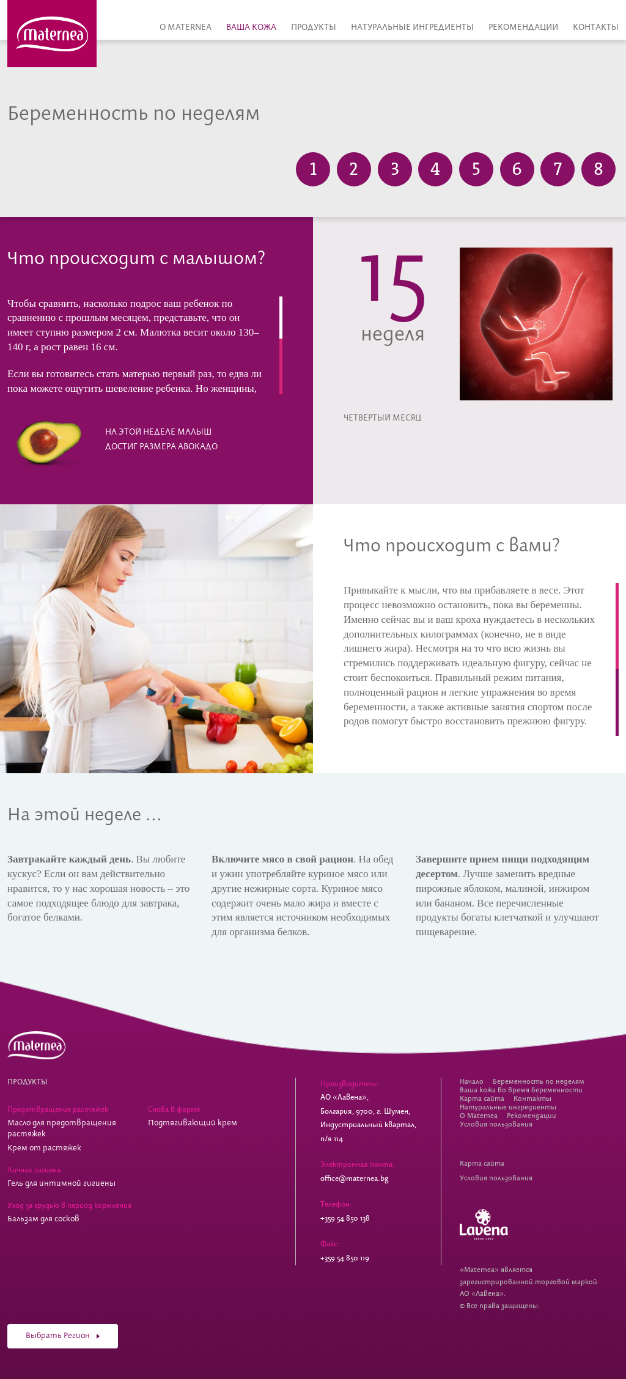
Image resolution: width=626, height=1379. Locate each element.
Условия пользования (496, 1124)
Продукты (313, 27)
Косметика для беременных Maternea (52, 33)
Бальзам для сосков (43, 1219)
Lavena (484, 1224)
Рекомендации (523, 27)
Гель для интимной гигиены (61, 1184)
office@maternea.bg (354, 1178)
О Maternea (186, 27)
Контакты (596, 27)
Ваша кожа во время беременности (521, 1090)
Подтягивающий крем (192, 1123)
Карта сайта (482, 1098)
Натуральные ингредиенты (412, 27)
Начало (472, 1081)
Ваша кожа (251, 27)
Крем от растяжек (44, 1148)
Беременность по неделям (538, 1081)
